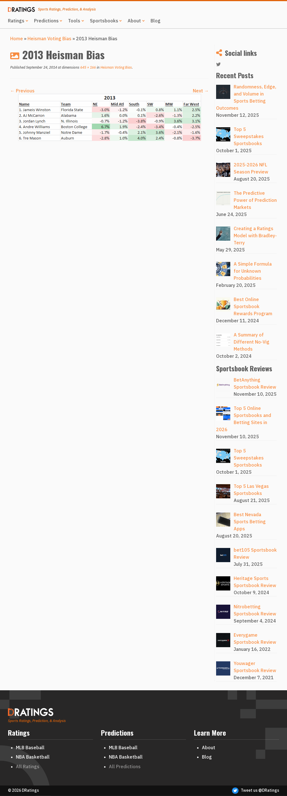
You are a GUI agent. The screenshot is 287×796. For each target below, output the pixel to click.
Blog (156, 21)
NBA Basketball (33, 757)
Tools (74, 21)
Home (16, 38)
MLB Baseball (30, 747)
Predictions (46, 21)
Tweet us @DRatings (255, 790)
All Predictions (125, 766)
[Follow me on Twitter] (220, 64)
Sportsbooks (104, 21)
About (134, 21)
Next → (201, 91)
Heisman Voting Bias (49, 38)
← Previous (22, 91)
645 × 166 (87, 67)
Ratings (16, 21)
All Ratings (27, 766)
